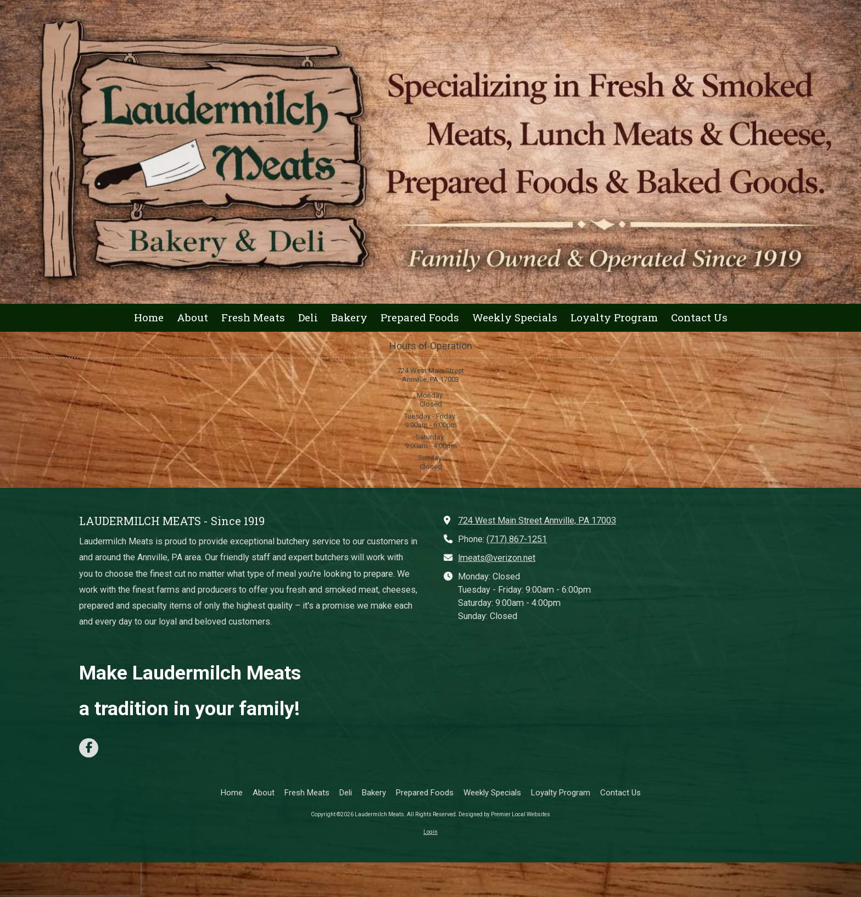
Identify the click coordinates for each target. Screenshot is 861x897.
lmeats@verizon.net (496, 558)
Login (430, 832)
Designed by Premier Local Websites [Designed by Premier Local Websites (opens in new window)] (504, 814)
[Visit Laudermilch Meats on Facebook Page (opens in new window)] (88, 747)
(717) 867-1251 (517, 539)
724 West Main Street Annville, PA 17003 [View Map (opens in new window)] (537, 520)
